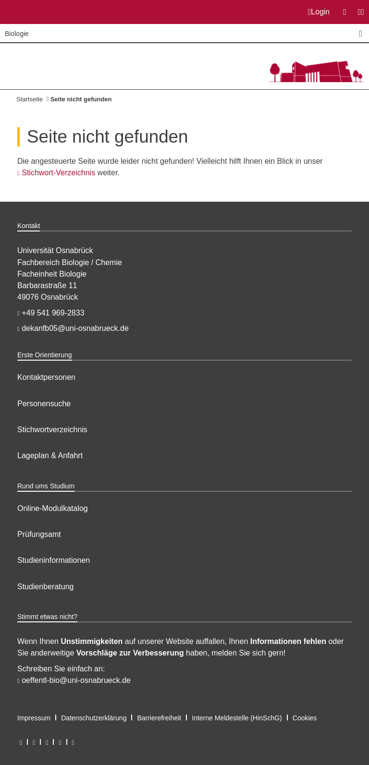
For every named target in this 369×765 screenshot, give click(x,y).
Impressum (33, 718)
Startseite (29, 99)
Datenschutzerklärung (93, 718)
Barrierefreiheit (159, 718)
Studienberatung (45, 587)
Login (319, 12)
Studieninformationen (53, 560)
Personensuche (44, 404)
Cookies (305, 718)
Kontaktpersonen (46, 377)
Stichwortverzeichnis (52, 429)
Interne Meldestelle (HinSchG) (237, 718)
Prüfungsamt (39, 534)
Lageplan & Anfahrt (50, 455)
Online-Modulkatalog (52, 508)
